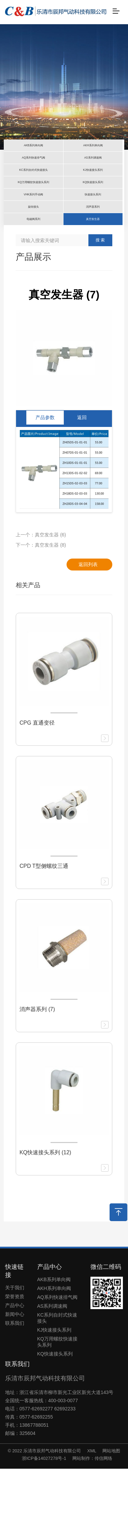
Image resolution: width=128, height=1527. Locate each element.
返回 (82, 476)
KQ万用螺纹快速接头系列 (57, 1400)
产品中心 (14, 1364)
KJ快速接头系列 (54, 1388)
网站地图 (111, 1509)
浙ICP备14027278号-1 (44, 1516)
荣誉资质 (14, 1355)
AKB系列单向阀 (54, 1338)
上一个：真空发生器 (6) (41, 593)
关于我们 (14, 1346)
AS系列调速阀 (52, 1364)
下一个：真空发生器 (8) (41, 603)
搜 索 (100, 298)
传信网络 (103, 1516)
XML (91, 1509)
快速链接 (14, 1329)
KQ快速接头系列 (55, 1412)
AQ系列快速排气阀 (57, 1356)
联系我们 (14, 1381)
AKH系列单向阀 (54, 1347)
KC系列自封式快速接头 (57, 1376)
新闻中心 (14, 1373)
